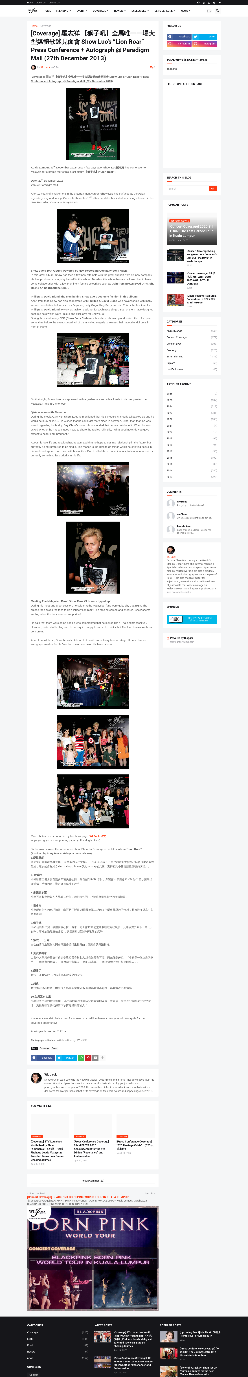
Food (57, 1345)
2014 (192, 470)
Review (118, 10)
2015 (192, 464)
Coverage (99, 10)
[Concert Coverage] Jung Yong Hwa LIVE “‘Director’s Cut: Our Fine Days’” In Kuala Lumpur (202, 256)
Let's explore (164, 10)
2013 (192, 477)
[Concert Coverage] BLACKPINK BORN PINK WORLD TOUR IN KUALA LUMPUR (78, 1197)
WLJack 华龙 (97, 836)
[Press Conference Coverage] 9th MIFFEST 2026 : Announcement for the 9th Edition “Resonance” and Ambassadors (91, 1149)
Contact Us (54, 2)
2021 (192, 426)
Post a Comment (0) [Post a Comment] (93, 1180)
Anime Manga (192, 331)
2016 (192, 458)
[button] (209, 11)
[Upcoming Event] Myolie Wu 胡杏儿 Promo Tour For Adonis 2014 (200, 1334)
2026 (192, 394)
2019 (192, 438)
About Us (40, 2)
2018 (192, 445)
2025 (192, 400)
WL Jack (50, 1074)
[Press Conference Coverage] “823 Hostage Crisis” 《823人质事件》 (135, 1145)
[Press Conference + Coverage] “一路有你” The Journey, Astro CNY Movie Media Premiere (199, 1352)
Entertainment (192, 357)
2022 (192, 419)
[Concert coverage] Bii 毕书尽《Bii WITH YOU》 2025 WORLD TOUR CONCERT (201, 278)
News (184, 10)
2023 (192, 413)
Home (30, 2)
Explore (192, 363)
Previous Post (37, 1193)
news (57, 1358)
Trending (62, 10)
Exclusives (138, 10)
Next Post (150, 1193)
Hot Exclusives (192, 369)
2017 (192, 451)
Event (81, 10)
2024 (192, 406)
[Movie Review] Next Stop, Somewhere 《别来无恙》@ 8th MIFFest (201, 299)
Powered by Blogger (180, 638)
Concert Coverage (192, 337)
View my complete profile (179, 592)
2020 (192, 432)
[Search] (188, 188)
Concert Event (192, 344)
